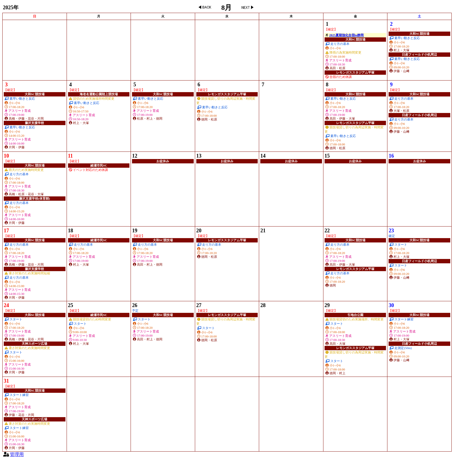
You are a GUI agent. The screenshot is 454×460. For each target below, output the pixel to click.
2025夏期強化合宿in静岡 (346, 35)
